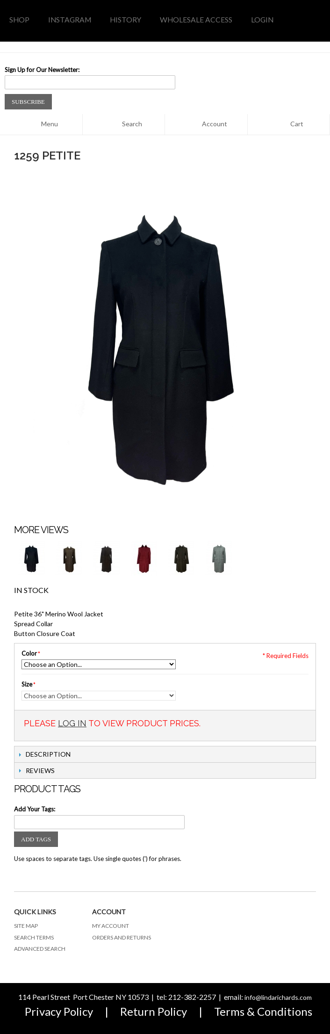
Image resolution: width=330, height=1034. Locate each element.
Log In (72, 723)
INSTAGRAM (69, 19)
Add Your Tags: (34, 809)
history (125, 19)
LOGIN (262, 19)
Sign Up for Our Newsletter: (42, 69)
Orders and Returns (121, 937)
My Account (110, 925)
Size (27, 684)
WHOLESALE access (196, 19)
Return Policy (153, 1011)
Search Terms (34, 937)
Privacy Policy (59, 1011)
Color (29, 653)
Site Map (26, 925)
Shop (19, 19)
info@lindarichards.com (278, 997)
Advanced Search (39, 948)
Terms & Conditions (263, 1011)
